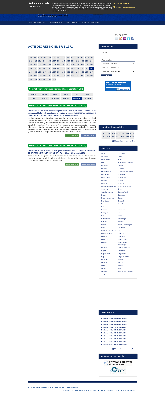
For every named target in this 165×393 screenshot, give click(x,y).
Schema (121, 259)
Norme (103, 225)
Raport (103, 251)
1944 (77, 76)
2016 (77, 57)
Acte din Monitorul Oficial (39, 387)
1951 (54, 76)
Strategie (104, 271)
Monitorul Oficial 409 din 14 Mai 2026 (114, 336)
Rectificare (121, 251)
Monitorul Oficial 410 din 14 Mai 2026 (114, 339)
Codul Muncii (105, 177)
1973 (82, 68)
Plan (119, 230)
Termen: (105, 52)
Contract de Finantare (108, 186)
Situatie (120, 265)
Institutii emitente (90, 23)
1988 (77, 65)
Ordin (103, 228)
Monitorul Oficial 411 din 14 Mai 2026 (114, 342)
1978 (58, 68)
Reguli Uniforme (123, 257)
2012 (30, 61)
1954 (40, 76)
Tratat (103, 274)
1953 (44, 76)
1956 (30, 76)
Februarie (44, 95)
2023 (44, 57)
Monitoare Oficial (37, 23)
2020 (58, 57)
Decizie (103, 195)
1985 (91, 65)
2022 (49, 57)
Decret (120, 198)
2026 (30, 57)
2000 (87, 61)
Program (104, 242)
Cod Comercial (106, 171)
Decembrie (87, 98)
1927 (35, 79)
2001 (82, 61)
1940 (82, 76)
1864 (54, 79)
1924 (40, 79)
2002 (77, 61)
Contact (132, 390)
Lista (102, 216)
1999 (91, 61)
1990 (68, 65)
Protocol (104, 248)
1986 (87, 65)
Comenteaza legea (88, 135)
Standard (104, 268)
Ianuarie (33, 95)
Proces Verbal (122, 239)
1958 (87, 72)
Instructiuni (121, 210)
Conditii (120, 180)
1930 (30, 79)
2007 (54, 61)
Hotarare (104, 207)
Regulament (122, 254)
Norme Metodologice (125, 225)
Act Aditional (122, 153)
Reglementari (105, 254)
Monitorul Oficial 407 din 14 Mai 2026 (114, 330)
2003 (72, 61)
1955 (35, 76)
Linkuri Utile (96, 390)
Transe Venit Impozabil (125, 271)
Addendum (105, 156)
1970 (30, 72)
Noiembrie (76, 98)
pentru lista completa (124, 141)
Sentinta (104, 262)
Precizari (104, 236)
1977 (63, 68)
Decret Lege (105, 201)
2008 (49, 61)
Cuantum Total (123, 192)
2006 (58, 61)
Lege (119, 213)
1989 (72, 65)
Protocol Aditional (123, 248)
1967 (44, 72)
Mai (77, 95)
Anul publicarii (72, 23)
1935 (91, 76)
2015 (82, 57)
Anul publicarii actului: (110, 68)
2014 (87, 57)
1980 (49, 68)
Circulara (104, 168)
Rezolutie (104, 259)
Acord (103, 153)
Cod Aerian (121, 168)
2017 (72, 57)
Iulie (33, 98)
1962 (68, 72)
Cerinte (120, 165)
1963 (63, 72)
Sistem (103, 265)
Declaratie (121, 195)
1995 (44, 65)
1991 (63, 65)
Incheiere (121, 207)
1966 (49, 72)
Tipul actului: (107, 60)
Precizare (121, 233)
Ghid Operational (123, 204)
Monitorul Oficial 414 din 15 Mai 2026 (114, 321)
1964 (58, 72)
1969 (35, 72)
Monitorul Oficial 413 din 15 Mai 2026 (114, 318)
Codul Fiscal (122, 174)
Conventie (104, 189)
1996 (40, 65)
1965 (54, 72)
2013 (91, 57)
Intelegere (104, 213)
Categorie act (55, 23)
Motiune (104, 222)
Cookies (117, 390)
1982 (40, 68)
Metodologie (122, 219)
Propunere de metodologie (122, 244)
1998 (30, 65)
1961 (72, 72)
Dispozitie (121, 201)
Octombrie (65, 98)
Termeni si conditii (107, 390)
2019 (63, 57)
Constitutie (104, 183)
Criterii (120, 189)
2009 (44, 61)
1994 (49, 65)
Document (104, 204)
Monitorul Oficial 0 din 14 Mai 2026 (113, 327)
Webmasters (125, 390)
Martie (55, 95)
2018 (68, 57)
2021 (54, 57)
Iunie (87, 95)
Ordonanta (121, 228)
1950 (58, 76)
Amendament (105, 159)
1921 (44, 79)
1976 (68, 68)
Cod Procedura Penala (125, 171)
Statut (120, 268)
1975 (72, 68)
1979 (54, 68)
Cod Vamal (105, 174)
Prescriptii (121, 236)
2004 (68, 61)
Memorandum (105, 219)
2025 (35, 57)
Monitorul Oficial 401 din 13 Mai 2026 (114, 345)
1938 (87, 76)
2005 (63, 61)
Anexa (120, 159)
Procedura (104, 239)
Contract (121, 183)
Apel (102, 162)
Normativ (121, 222)
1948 (68, 76)
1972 (87, 68)
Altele (120, 156)
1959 (82, 72)
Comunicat (104, 180)
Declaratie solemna (107, 198)
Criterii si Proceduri (107, 192)
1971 (91, 68)
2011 (35, 61)
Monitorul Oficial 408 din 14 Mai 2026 (114, 333)
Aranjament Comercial (125, 162)
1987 (82, 65)
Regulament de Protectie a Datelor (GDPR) (94, 3)
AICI (102, 9)
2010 (40, 61)
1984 (30, 68)
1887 (49, 79)
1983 (35, 68)
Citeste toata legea (72, 135)
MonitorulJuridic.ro (85, 390)
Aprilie (66, 95)
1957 (91, 72)
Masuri (120, 216)
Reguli (103, 257)
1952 (49, 76)
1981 (44, 68)
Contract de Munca (124, 186)
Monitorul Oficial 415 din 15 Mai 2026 (114, 324)
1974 (77, 68)
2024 (40, 57)
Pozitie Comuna (106, 233)
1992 (58, 65)
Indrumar (104, 210)
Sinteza (120, 262)
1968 (40, 72)
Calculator (104, 165)
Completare (122, 177)
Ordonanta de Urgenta (108, 230)
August (44, 98)
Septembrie (55, 98)
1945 (72, 76)
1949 (63, 76)
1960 (77, 72)
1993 (54, 65)
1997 (35, 65)
